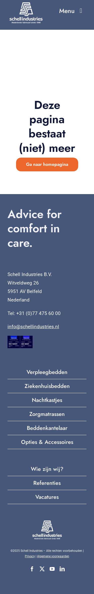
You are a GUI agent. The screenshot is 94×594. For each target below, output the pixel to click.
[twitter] (42, 569)
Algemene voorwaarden (53, 556)
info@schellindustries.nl (33, 326)
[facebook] (32, 569)
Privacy (30, 556)
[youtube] (52, 569)
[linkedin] (62, 569)
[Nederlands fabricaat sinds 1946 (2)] (26, 3)
